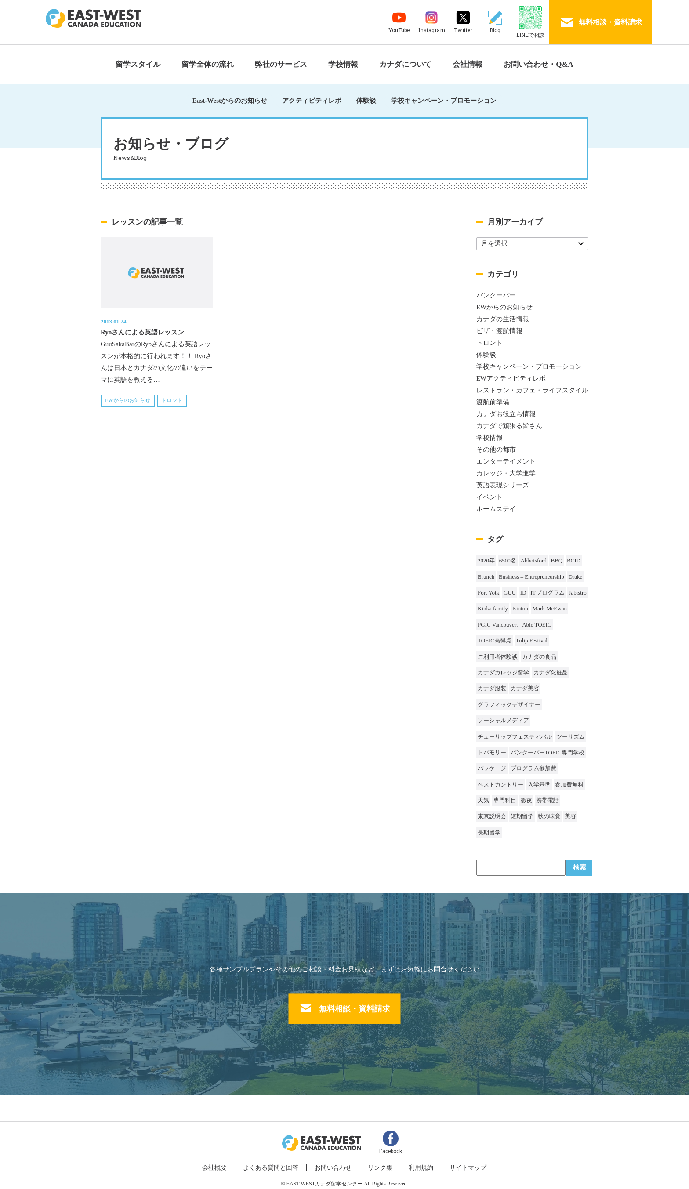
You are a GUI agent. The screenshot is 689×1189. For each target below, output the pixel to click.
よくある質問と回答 (276, 1163)
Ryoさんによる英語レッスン (142, 332)
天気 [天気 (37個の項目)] (483, 800)
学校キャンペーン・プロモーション (444, 100)
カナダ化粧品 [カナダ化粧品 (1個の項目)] (550, 672)
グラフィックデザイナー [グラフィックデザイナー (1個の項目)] (509, 704)
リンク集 (378, 1163)
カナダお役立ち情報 (506, 413)
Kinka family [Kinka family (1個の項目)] (493, 608)
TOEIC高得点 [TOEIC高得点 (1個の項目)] (494, 640)
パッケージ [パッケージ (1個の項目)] (492, 768)
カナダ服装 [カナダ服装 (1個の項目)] (492, 688)
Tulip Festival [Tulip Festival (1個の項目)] (532, 640)
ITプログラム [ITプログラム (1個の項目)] (547, 592)
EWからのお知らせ (127, 400)
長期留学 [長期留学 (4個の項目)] (489, 832)
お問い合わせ (335, 1163)
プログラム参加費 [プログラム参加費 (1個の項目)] (533, 768)
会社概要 (223, 1163)
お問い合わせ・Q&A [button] (538, 64)
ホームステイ (496, 508)
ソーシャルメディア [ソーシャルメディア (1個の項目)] (503, 720)
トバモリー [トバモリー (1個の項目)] (492, 752)
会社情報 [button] (467, 64)
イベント (489, 496)
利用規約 (416, 1163)
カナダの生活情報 (502, 319)
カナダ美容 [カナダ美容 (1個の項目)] (525, 688)
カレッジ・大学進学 (506, 473)
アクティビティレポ (311, 100)
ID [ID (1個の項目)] (523, 592)
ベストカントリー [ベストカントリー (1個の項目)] (500, 784)
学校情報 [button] (343, 64)
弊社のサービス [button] (281, 64)
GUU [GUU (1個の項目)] (510, 592)
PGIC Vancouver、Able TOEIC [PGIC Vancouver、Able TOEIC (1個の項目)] (514, 624)
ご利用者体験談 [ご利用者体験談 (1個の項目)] (498, 656)
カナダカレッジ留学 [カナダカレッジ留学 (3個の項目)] (503, 672)
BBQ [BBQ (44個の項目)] (556, 560)
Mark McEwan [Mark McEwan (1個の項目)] (550, 608)
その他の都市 (496, 449)
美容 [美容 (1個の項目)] (570, 816)
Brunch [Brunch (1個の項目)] (486, 576)
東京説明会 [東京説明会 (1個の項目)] (492, 816)
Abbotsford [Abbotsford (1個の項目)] (534, 560)
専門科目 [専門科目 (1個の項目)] (504, 800)
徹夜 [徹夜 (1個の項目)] (526, 800)
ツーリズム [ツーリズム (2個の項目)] (570, 736)
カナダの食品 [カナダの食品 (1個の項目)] (539, 656)
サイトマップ (459, 1163)
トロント (171, 400)
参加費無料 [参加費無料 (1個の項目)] (569, 784)
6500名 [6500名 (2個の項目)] (507, 560)
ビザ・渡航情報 (499, 330)
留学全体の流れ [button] (207, 64)
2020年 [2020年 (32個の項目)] (486, 560)
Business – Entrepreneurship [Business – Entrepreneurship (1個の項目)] (531, 576)
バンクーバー (496, 295)
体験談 (366, 100)
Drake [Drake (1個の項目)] (576, 576)
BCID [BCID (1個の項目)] (573, 560)
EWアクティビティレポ (511, 378)
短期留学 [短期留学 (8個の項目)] (522, 816)
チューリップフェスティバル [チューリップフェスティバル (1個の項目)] (515, 736)
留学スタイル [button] (138, 64)
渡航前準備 (492, 402)
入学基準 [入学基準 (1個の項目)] (539, 784)
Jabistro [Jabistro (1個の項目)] (577, 592)
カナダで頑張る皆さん (509, 425)
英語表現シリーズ (502, 485)
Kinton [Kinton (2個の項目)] (520, 608)
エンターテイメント (506, 461)
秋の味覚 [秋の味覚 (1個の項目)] (549, 816)
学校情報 (489, 437)
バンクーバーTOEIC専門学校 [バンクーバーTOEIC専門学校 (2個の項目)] (547, 752)
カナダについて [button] (405, 64)
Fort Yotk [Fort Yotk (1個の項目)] (488, 592)
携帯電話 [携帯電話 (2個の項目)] (547, 800)
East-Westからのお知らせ (229, 100)
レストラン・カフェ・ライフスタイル (532, 390)
